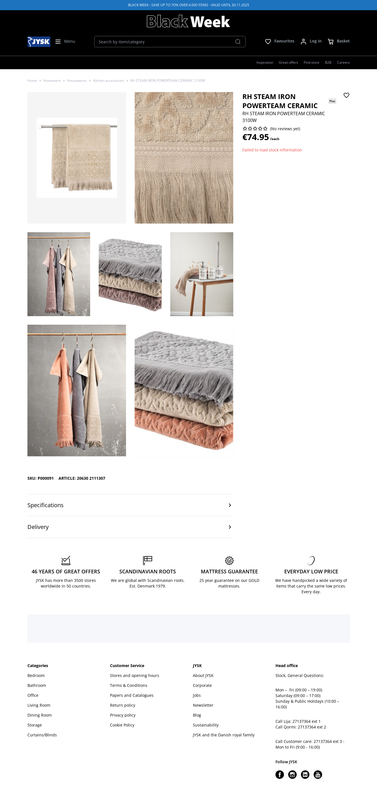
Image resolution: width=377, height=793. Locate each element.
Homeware (52, 80)
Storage (34, 725)
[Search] (237, 41)
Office (32, 695)
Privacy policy (122, 715)
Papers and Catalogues (132, 695)
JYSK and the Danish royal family (224, 735)
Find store (311, 62)
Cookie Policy (122, 725)
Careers (343, 62)
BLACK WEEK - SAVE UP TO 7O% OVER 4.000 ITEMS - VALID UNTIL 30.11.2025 (188, 5)
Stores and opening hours (134, 675)
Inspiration (265, 62)
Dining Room (39, 715)
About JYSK (203, 675)
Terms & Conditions (128, 685)
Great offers (288, 62)
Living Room (38, 705)
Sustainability (206, 725)
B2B (328, 62)
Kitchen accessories (108, 80)
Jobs (197, 695)
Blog (197, 715)
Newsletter (203, 705)
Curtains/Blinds (42, 735)
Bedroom (36, 675)
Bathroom (36, 685)
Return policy (122, 705)
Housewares (77, 80)
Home (32, 80)
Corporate (202, 685)
